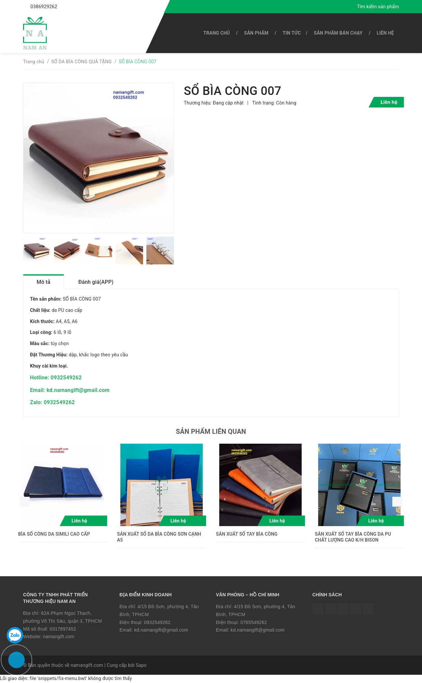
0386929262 (43, 6)
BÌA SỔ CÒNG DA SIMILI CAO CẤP (54, 534)
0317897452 (62, 629)
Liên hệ (385, 33)
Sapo (141, 665)
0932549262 (157, 622)
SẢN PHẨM (256, 33)
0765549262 (253, 622)
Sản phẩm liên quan (211, 432)
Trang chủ (216, 33)
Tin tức (292, 33)
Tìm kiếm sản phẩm (378, 6)
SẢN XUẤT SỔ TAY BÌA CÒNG (247, 534)
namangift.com (58, 637)
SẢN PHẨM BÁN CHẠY (338, 33)
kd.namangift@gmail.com (161, 630)
